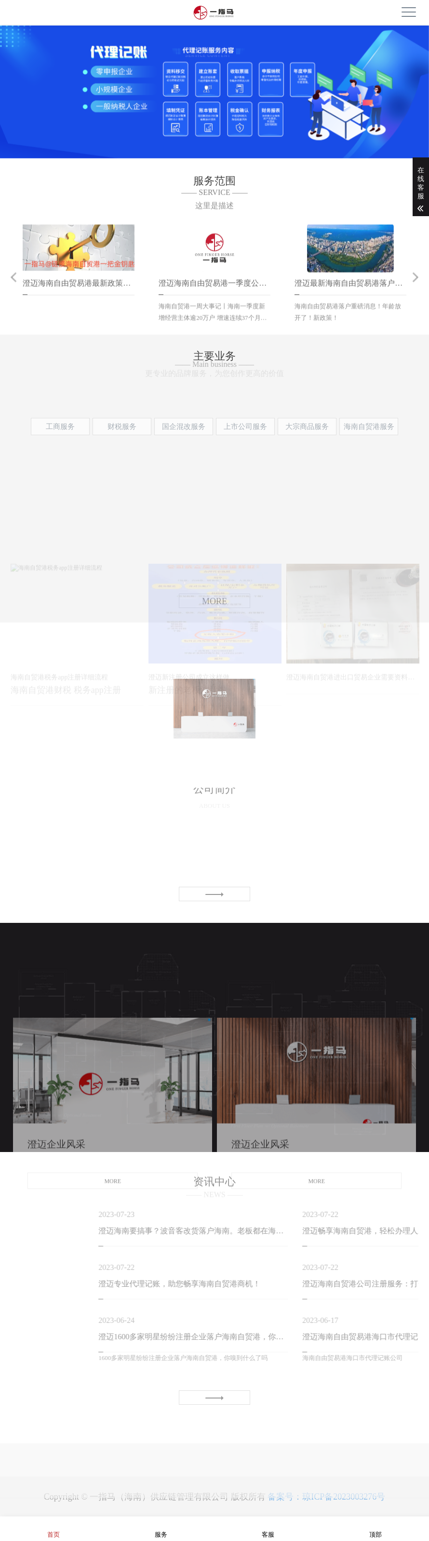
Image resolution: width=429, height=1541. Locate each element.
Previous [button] (13, 292)
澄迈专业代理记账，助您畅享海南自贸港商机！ (258, 1284)
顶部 (375, 1528)
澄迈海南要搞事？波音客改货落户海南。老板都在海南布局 (271, 1231)
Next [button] (415, 292)
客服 (268, 1528)
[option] (214, 99)
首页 (53, 1528)
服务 (161, 1528)
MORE (112, 1254)
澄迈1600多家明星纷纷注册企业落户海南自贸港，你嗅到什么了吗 (271, 1337)
